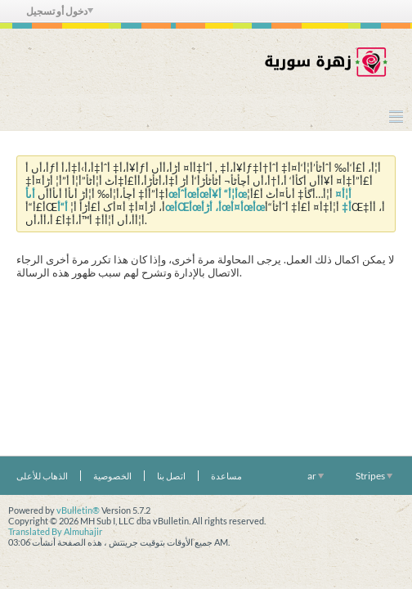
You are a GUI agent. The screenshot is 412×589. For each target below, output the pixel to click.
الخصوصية (112, 475)
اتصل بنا (171, 475)
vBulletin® (78, 510)
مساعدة (226, 475)
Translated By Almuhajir (55, 531)
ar (315, 476)
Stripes (374, 476)
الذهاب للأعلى (42, 475)
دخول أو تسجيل (59, 11)
